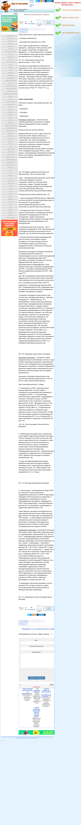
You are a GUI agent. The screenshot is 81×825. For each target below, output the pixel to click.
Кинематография (11, 101)
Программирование (10, 159)
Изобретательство (10, 85)
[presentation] (32, 672)
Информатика (10, 91)
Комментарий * (36, 652)
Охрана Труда (10, 148)
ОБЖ (10, 146)
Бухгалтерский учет (10, 62)
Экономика (10, 214)
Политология (11, 154)
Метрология (10, 141)
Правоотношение (11, 156)
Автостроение (10, 38)
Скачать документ (48, 22)
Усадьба (11, 193)
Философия (10, 201)
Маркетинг (10, 120)
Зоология (10, 83)
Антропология (10, 40)
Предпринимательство (10, 51)
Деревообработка (11, 77)
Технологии (10, 188)
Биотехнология (10, 56)
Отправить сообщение (36, 678)
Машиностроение (11, 130)
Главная (31, 0)
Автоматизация (10, 35)
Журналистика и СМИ (11, 80)
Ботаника (10, 59)
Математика (10, 122)
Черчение (10, 209)
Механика (10, 143)
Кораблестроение (11, 104)
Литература (10, 114)
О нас (32, 2)
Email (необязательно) (36, 646)
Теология (10, 185)
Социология (10, 175)
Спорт (10, 177)
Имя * (36, 640)
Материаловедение (10, 127)
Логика (10, 117)
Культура (11, 109)
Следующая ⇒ (23, 31)
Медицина (10, 133)
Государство (11, 72)
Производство (10, 162)
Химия (10, 206)
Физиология (10, 199)
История (11, 98)
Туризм (10, 191)
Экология (10, 212)
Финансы (11, 204)
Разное (10, 172)
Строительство (10, 183)
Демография (11, 75)
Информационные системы (10, 93)
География (10, 67)
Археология (10, 43)
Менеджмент (11, 135)
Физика (10, 196)
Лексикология (10, 112)
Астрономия (10, 48)
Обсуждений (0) (31, 23)
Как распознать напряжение (36, 690)
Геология (11, 69)
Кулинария (10, 106)
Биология (10, 54)
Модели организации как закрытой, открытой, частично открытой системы (36, 712)
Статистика (10, 180)
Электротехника (10, 217)
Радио (10, 170)
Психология (10, 167)
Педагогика (10, 151)
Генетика (11, 64)
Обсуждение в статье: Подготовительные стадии (38, 629)
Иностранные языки (10, 88)
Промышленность (11, 164)
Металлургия (11, 138)
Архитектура (11, 46)
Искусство (10, 96)
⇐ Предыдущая (23, 29)
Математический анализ (10, 125)
